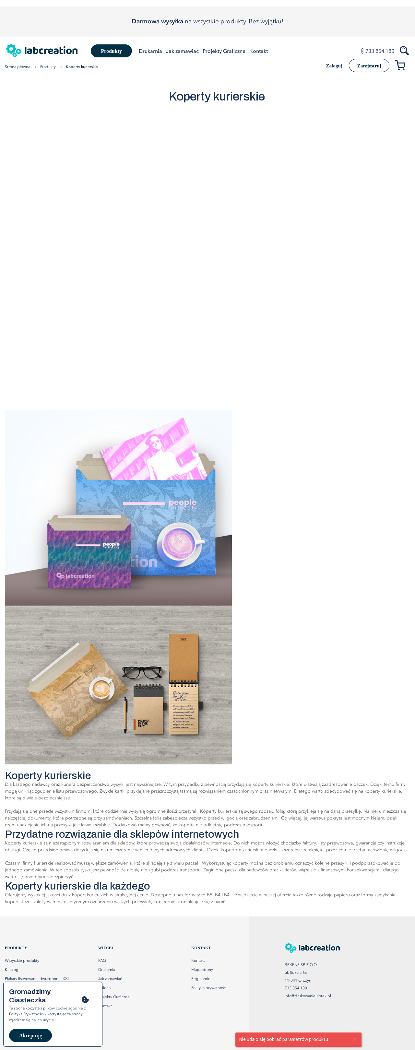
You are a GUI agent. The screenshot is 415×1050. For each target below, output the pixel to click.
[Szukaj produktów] (405, 49)
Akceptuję (30, 1035)
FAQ (102, 961)
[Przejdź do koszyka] (402, 66)
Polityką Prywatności (26, 1014)
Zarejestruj (367, 65)
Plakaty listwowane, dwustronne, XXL (37, 979)
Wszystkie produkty (22, 961)
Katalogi (12, 970)
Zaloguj (329, 66)
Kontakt (198, 961)
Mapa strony (202, 970)
